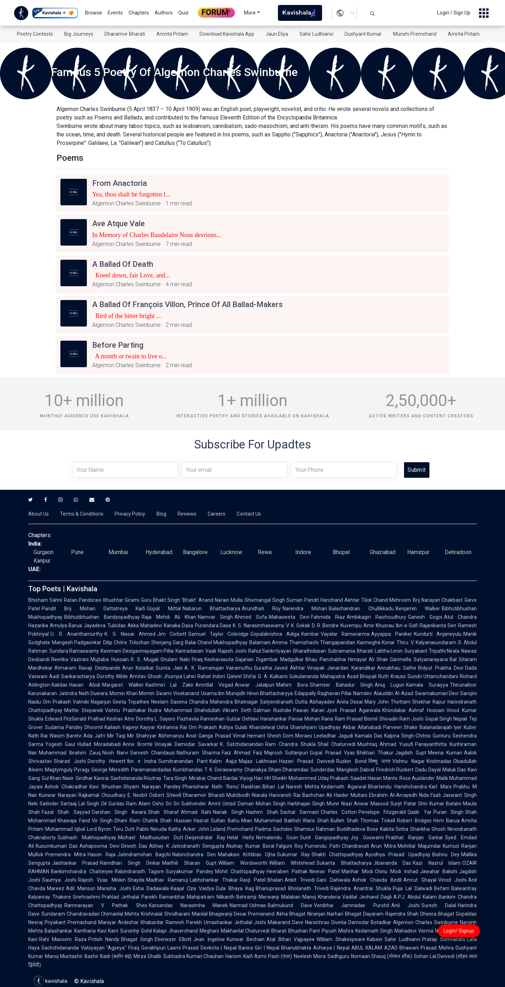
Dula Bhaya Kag (235, 888)
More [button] (250, 13)
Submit (417, 469)
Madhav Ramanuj (167, 880)
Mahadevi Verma (413, 931)
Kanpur (42, 560)
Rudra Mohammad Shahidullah (184, 710)
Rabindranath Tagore (139, 871)
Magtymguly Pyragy (67, 769)
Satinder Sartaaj (58, 803)
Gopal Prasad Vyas (332, 753)
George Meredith (110, 769)
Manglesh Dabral (355, 769)
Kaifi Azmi (254, 956)
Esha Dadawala (151, 888)
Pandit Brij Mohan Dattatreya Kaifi (93, 608)
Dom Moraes (297, 736)
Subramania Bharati (350, 651)
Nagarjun (101, 702)
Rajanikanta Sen (438, 625)
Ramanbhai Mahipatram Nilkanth (196, 897)
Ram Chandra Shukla (290, 744)
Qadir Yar (419, 812)
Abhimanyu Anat (177, 736)
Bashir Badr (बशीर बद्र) (108, 956)
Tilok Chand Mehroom (386, 600)
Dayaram (373, 914)
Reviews (187, 514)
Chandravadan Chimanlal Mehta (103, 914)
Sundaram (53, 914)
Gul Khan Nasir (58, 778)
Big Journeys (78, 34)
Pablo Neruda (151, 829)
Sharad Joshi (70, 761)
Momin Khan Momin (131, 693)
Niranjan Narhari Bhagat (334, 914)
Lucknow (231, 552)
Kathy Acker (182, 829)
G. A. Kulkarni (272, 676)
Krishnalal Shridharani (165, 914)
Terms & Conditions (81, 514)
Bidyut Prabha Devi (440, 668)
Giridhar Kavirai (92, 778)
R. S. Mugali (145, 659)
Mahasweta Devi (289, 617)
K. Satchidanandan (241, 744)
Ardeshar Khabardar (141, 922)
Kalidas (59, 685)
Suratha (263, 668)
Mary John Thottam (387, 702)
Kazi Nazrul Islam (437, 863)
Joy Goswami (367, 837)
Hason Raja (101, 854)
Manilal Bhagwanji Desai (219, 914)
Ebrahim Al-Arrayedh (393, 795)
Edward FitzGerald (65, 719)
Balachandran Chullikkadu (361, 608)
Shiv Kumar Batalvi (439, 803)
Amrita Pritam (172, 34)
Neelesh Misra (310, 956)
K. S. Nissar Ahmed (130, 634)
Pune (77, 552)
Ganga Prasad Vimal (221, 736)
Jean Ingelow (209, 939)
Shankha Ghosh (428, 829)
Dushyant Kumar (363, 34)
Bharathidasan (309, 651)
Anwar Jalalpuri (254, 685)
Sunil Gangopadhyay (324, 837)
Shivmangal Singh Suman (273, 600)
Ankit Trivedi (300, 880)
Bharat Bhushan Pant (295, 931)
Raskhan (251, 786)
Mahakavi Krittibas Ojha (246, 854)
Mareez (55, 888)
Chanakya (255, 769)
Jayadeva (95, 625)
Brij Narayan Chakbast (438, 600)
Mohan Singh (271, 803)
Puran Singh (448, 812)
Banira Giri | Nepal (259, 948)
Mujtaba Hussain (109, 659)
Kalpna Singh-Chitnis (407, 736)
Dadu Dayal (428, 769)
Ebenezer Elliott (173, 939)
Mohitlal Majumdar (419, 846)
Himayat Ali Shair (368, 659)
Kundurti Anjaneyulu (438, 634)
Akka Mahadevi (144, 625)
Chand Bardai (222, 778)
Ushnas (257, 905)
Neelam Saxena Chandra (179, 702)
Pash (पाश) (280, 956)
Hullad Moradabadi (99, 744)
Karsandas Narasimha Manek (188, 905)
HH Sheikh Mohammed (290, 778)
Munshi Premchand (414, 34)
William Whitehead (292, 863)
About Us (38, 514)
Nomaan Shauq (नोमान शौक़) (381, 956)
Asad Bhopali (362, 676)
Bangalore (195, 552)
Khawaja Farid (74, 820)
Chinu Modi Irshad (396, 871)
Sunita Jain (169, 668)
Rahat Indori (211, 676)
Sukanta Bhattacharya (343, 863)
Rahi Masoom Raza (63, 939)
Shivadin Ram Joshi (401, 719)
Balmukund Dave (290, 905)
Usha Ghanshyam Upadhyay (309, 727)
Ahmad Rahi (196, 812)
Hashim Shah (262, 812)
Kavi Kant (108, 931)
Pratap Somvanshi (443, 939)
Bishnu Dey (445, 854)
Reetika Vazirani (70, 659)
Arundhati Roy (261, 608)
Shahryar (146, 736)
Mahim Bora (292, 685)
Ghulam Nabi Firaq (181, 659)
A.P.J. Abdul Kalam (415, 897)
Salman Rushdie (272, 710)
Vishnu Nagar (408, 761)
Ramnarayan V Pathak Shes (105, 905)
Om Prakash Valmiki (66, 702)
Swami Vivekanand (177, 693)
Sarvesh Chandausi (152, 753)
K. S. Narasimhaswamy (258, 625)
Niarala (259, 795)
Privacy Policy (130, 514)
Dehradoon (458, 552)
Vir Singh (102, 820)
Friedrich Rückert (395, 769)
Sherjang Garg (167, 642)
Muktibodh (238, 795)
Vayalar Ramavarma (345, 634)
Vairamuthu (239, 668)
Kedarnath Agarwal (343, 786)
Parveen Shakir (400, 727)
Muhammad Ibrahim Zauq (70, 753)
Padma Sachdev (273, 829)
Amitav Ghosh (146, 676)
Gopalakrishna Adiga (274, 634)
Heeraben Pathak (287, 871)
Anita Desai (350, 702)
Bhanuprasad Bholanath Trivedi (292, 888)
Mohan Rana (318, 719)
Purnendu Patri (322, 846)
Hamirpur (418, 552)
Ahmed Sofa (250, 617)
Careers (216, 514)
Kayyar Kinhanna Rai (163, 727)
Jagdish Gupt (410, 753)
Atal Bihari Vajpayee (290, 939)
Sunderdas (322, 769)
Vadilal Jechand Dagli (367, 897)
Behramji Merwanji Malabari (268, 897)
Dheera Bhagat (437, 914)
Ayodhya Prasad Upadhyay (397, 854)
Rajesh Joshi (232, 651)
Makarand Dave (285, 922)
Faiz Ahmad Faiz (242, 753)
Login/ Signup (459, 931)
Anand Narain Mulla (220, 600)
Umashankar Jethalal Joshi (235, 922)
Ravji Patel (253, 880)
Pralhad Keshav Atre (111, 719)
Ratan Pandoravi (82, 600)
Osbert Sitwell (165, 795)
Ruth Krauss (392, 676)
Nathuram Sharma (198, 753)
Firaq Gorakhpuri (147, 948)
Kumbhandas (188, 769)
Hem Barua (446, 820)
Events (115, 13)
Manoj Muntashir (64, 956)
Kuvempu (351, 625)
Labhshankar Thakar (214, 880)
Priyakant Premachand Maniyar (80, 922)
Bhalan (275, 880)
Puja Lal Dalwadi (412, 888)
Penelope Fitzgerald (382, 812)
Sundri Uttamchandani (433, 676)
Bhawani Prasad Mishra (426, 948)
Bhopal (341, 552)
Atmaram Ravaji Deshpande (87, 668)
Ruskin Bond (351, 761)
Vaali (210, 651)
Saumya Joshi (59, 880)
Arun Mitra (383, 846)
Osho (158, 803)
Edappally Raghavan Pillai (323, 693)
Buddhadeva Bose (357, 829)
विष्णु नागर (379, 761)
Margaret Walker (123, 685)
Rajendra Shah (401, 914)
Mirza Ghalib (147, 956)
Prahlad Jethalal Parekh (129, 897)
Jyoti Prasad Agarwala (353, 710)
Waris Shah (316, 820)
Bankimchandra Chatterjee (82, 871)
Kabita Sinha (394, 829)
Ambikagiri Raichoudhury (376, 617)
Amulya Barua (66, 625)
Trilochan (139, 642)
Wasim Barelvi (65, 736)
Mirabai (197, 778)
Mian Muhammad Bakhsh (271, 820)
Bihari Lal (273, 786)
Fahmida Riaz (328, 617)
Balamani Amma (268, 642)
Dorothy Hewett (106, 761)
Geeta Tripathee (131, 702)
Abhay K (159, 846)
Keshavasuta (218, 659)
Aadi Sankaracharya (72, 676)
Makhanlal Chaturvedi (245, 931)
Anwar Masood (371, 803)
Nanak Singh (228, 812)
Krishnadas (439, 761)
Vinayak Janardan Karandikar (341, 668)
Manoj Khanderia (321, 897)
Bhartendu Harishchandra (397, 786)
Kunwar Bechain (246, 939)
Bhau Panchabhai (325, 659)
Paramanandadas (151, 769)
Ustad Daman (238, 803)
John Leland (212, 829)
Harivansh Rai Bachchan (297, 795)
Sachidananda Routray (136, 778)
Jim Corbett (172, 634)
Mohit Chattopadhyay (240, 871)
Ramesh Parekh (184, 922)
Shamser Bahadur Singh (341, 685)
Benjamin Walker (418, 608)
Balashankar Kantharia (70, 931)
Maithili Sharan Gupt (189, 863)
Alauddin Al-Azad (393, 693)
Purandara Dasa (213, 625)
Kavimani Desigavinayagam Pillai (137, 651)
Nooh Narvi (115, 753)
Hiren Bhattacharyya (270, 693)
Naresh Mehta (302, 786)
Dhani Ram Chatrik (136, 820)
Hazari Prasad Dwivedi (306, 761)
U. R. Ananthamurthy (76, 634)
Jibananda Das (392, 863)
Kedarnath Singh (374, 931)
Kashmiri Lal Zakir (169, 685)
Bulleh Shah (344, 820)
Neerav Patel (324, 871)
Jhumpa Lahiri (180, 676)
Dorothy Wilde (112, 676)
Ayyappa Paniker (391, 634)
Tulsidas (116, 625)
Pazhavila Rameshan (201, 719)
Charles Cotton (339, 812)
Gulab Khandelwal (255, 727)
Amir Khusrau (378, 625)
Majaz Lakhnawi (258, 761)
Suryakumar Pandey (189, 871)
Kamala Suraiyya (427, 685)
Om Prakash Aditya (211, 727)
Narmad (239, 905)
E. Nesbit (137, 795)
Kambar (310, 634)
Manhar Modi (357, 871)
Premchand (240, 829)
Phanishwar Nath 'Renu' (211, 786)
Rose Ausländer (417, 778)
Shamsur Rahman (314, 829)
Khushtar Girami (121, 600)
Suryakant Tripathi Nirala (431, 651)
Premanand (261, 914)
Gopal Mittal (163, 608)
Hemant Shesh (264, 736)
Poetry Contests (35, 34)
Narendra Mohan (305, 608)
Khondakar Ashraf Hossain (413, 710)
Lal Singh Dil (92, 803)
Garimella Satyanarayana (418, 659)
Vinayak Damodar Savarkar (186, 744)
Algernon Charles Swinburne (425, 922)
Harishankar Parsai (281, 719)
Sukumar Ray (293, 854)
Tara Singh (175, 778)
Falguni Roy (289, 846)
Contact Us (249, 514)
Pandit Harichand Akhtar (332, 600)
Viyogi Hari (251, 778)
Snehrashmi (86, 897)
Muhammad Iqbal (65, 829)
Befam (442, 888)
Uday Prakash (333, 778)
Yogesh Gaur (60, 744)
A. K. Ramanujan (204, 668)
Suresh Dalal (438, 905)
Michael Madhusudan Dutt (150, 837)
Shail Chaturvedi (336, 744)
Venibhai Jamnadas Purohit (351, 905)
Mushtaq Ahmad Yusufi (385, 744)
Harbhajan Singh (306, 803)
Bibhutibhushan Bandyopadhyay (102, 617)
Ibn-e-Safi (407, 625)
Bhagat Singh (137, 939)
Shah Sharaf (163, 812)
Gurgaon (44, 552)
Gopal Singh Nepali (446, 719)
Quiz (183, 13)
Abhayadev (322, 702)
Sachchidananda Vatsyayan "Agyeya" (83, 948)
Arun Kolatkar (138, 668)
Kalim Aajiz (223, 761)
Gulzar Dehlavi (242, 719)
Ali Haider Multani (346, 795)
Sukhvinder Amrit (201, 803)
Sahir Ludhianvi (316, 34)
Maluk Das (454, 769)
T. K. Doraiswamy (223, 769)
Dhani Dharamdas (288, 769)
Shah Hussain (176, 820)
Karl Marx (440, 786)
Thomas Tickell (378, 820)
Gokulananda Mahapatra (317, 676)
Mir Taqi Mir (120, 736)
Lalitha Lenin (389, 651)
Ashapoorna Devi (99, 846)
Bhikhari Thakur (375, 753)
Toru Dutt (124, 829)
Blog (161, 514)
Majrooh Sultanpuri (286, 753)
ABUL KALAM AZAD (374, 948)
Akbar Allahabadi (362, 727)
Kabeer (375, 939)
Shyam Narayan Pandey (152, 786)
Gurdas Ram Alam (129, 803)
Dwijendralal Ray (205, 837)
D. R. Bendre (325, 625)
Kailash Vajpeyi (121, 727)
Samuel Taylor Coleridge (218, 634)
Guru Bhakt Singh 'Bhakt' (169, 600)
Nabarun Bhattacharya (211, 608)
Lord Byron (99, 829)
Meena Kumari (445, 753)
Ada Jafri (94, 736)
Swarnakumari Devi (437, 693)
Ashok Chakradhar (66, 786)
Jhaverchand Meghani (193, 931)
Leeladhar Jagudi (333, 736)
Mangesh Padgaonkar (76, 642)
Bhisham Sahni (45, 600)
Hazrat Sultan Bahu (216, 820)
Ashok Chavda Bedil (376, 880)
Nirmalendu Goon (277, 837)
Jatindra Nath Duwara (83, 693)
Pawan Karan (309, 710)
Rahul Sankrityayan (269, 651)
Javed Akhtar (289, 668)
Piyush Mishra (338, 931)
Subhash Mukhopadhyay (87, 837)
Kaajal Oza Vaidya (192, 888)
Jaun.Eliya (277, 34)
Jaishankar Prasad (75, 863)
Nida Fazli (430, 795)
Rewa (265, 552)
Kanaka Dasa (178, 625)
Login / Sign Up (453, 13)
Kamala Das (368, 736)
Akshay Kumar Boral (250, 846)
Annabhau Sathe (396, 668)
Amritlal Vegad (214, 685)
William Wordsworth (242, 863)
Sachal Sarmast (299, 812)
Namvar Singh (215, 617)
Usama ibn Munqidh (223, 693)
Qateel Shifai (241, 676)
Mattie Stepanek (83, 710)
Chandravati (355, 846)
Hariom (233, 956)
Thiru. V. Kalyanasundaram (426, 642)
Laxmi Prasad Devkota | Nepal (202, 948)
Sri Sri (172, 803)
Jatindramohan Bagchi (144, 854)
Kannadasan (189, 651)
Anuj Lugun (389, 685)
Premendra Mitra (65, 854)
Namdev (362, 693)
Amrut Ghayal (419, 880)
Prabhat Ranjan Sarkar (414, 837)
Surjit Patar (403, 803)
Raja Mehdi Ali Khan (169, 617)
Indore (303, 552)
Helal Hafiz (240, 837)
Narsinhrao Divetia (325, 922)
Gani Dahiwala (333, 880)
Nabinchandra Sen (194, 854)
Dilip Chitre (115, 642)
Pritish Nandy (103, 939)
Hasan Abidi (84, 685)
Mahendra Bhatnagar (234, 702)
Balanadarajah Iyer (441, 727)
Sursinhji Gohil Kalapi (143, 931)
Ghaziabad (383, 552)
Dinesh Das (134, 846)
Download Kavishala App (227, 34)
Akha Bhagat (290, 914)
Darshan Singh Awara (119, 812)
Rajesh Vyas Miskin (101, 880)
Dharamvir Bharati (125, 34)
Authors (164, 13)
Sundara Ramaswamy (74, 651)
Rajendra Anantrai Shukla (361, 888)
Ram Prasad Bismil (356, 719)
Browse (93, 13)
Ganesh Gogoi (425, 617)
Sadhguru (338, 956)
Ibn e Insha (141, 761)
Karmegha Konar (376, 642)
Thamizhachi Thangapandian (322, 642)
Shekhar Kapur (429, 702)
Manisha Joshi (114, 888)
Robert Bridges (414, 820)
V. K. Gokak (298, 625)
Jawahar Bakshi (439, 871)
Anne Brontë (138, 744)
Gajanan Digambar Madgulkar (269, 659)
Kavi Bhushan (105, 786)
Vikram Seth (236, 710)
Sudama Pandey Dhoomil (74, 727)
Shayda (135, 880)
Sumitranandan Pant (183, 761)
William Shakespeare (340, 939)
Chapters (139, 13)
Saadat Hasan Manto (374, 778)
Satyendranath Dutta (284, 702)
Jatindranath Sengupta (197, 846)
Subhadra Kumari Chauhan (193, 956)
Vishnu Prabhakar (125, 710)
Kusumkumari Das (57, 846)
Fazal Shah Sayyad (66, 812)
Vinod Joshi (452, 880)
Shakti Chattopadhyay (337, 854)
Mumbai (118, 552)
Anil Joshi (405, 905)
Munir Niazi (339, 803)
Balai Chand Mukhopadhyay (216, 642)
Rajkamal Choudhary (102, 795)
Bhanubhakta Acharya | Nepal (315, 948)
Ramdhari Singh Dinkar (130, 863)
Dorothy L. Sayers (156, 719)
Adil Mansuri (80, 888)
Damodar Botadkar (369, 922)
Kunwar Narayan (58, 795)
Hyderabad (158, 552)
